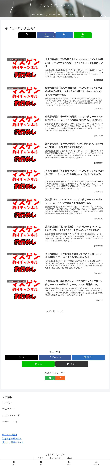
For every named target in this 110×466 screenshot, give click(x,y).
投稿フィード (8, 409)
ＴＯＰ (40, 458)
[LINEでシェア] (80, 35)
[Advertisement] (55, 47)
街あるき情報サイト (11, 439)
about (69, 458)
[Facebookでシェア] (47, 35)
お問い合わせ (55, 458)
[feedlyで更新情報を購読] (52, 378)
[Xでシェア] (30, 35)
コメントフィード (11, 416)
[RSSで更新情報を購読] (57, 378)
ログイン (6, 403)
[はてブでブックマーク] (63, 35)
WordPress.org (9, 422)
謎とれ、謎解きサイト (13, 443)
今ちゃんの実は (9, 435)
